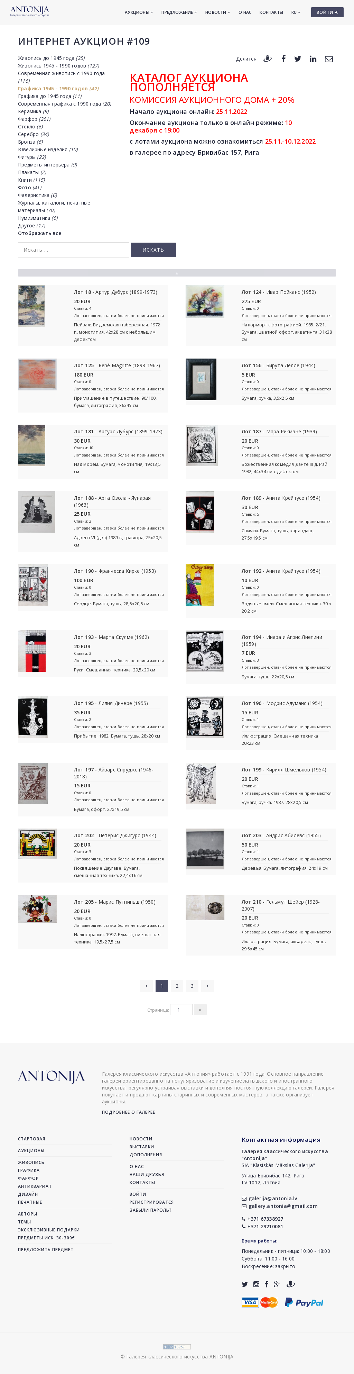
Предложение (179, 12)
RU (296, 12)
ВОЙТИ (327, 12)
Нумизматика (37, 218)
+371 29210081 (262, 1226)
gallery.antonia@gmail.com (280, 1206)
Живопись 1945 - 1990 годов (58, 65)
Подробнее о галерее (128, 1112)
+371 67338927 (262, 1218)
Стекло (30, 126)
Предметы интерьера (47, 164)
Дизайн (28, 1194)
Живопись (31, 1162)
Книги (31, 180)
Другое (31, 225)
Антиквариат (35, 1186)
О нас (245, 12)
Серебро (33, 134)
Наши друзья (147, 1174)
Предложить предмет (46, 1250)
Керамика (33, 111)
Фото (29, 187)
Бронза (30, 141)
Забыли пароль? (151, 1210)
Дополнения (146, 1155)
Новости (217, 12)
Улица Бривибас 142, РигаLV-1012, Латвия (273, 1179)
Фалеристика (37, 195)
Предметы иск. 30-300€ (46, 1238)
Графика (29, 1170)
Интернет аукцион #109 (84, 41)
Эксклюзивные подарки (49, 1230)
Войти (138, 1194)
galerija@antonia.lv (269, 1198)
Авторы (27, 1214)
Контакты (271, 12)
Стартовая (31, 1139)
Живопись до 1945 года (51, 58)
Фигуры (32, 157)
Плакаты (32, 172)
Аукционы (139, 12)
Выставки (142, 1147)
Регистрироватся (152, 1202)
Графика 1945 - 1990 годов (58, 88)
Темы (24, 1222)
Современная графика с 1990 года (64, 103)
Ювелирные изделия (47, 149)
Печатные (30, 1202)
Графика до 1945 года (49, 96)
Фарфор (34, 119)
